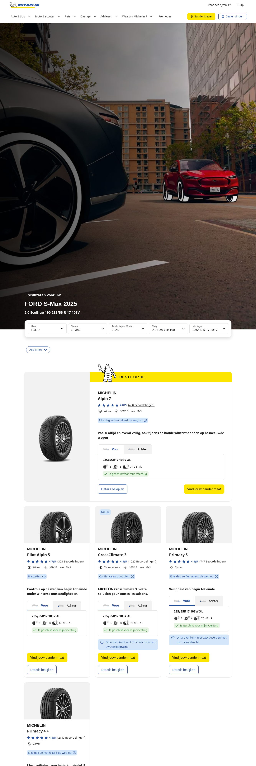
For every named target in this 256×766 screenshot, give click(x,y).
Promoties (165, 16)
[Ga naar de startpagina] (24, 5)
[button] (61, 329)
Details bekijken (112, 489)
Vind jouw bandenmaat (204, 489)
